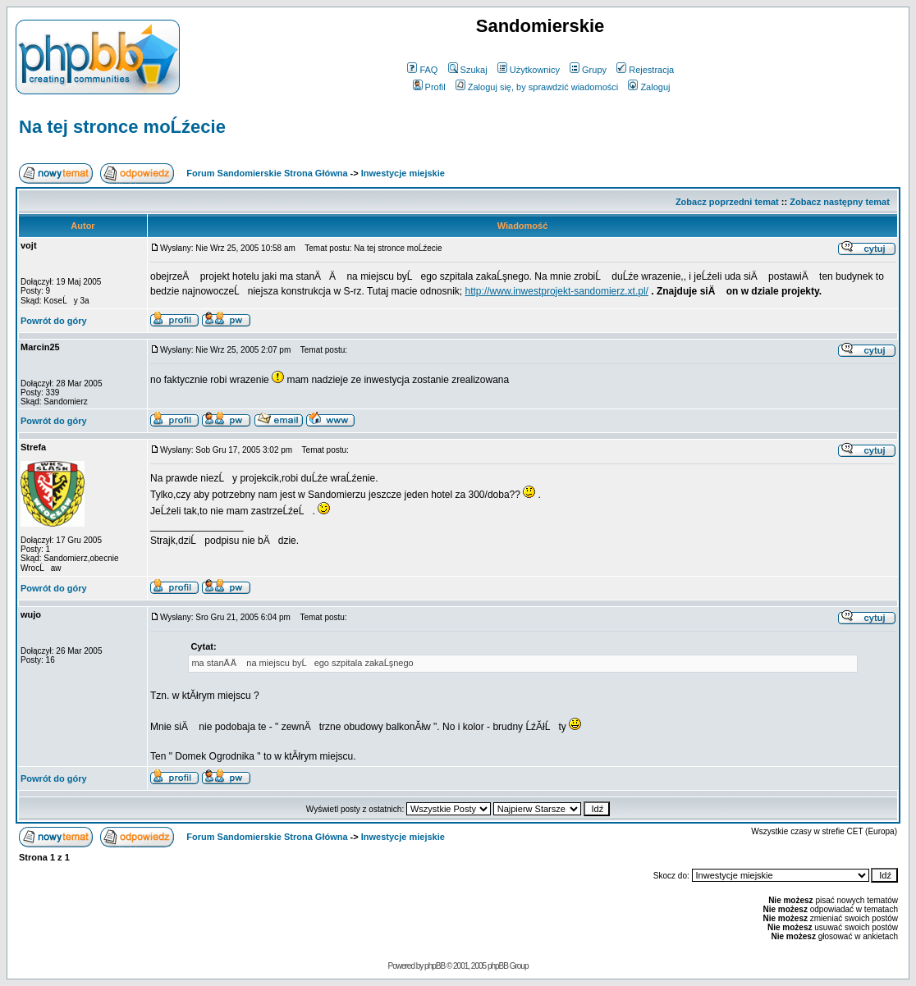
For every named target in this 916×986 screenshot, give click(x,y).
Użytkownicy (528, 70)
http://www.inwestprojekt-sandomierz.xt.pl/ (556, 291)
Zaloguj (649, 87)
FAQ (422, 70)
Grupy (588, 70)
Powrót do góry (54, 321)
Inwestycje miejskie (403, 173)
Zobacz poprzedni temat (727, 202)
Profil (429, 87)
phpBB (434, 965)
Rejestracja (645, 70)
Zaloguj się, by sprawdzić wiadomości (537, 87)
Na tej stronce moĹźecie (122, 126)
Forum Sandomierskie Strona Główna (266, 173)
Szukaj (468, 70)
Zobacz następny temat (840, 202)
